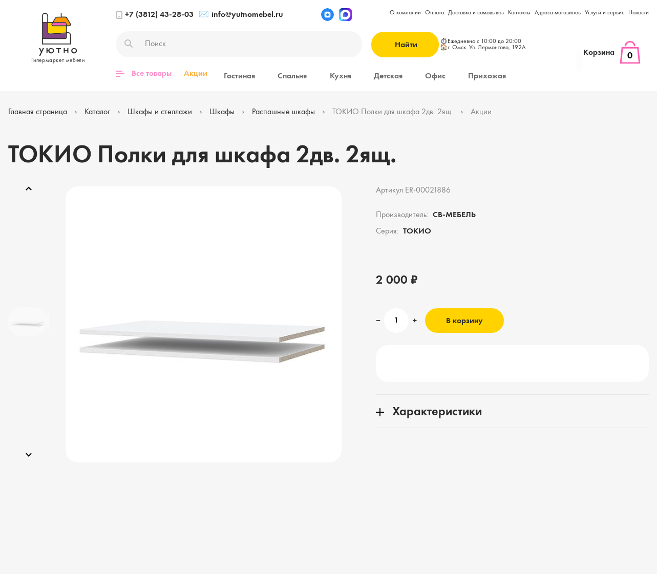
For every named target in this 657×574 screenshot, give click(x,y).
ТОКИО (417, 230)
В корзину (464, 320)
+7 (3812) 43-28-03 (155, 15)
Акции (195, 74)
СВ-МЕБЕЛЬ (454, 214)
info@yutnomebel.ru (241, 15)
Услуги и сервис (604, 13)
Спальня (277, 74)
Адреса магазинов (558, 13)
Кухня (315, 74)
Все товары (144, 74)
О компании (405, 13)
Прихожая (431, 74)
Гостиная (235, 74)
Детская (352, 74)
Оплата (434, 13)
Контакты (519, 13)
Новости (638, 13)
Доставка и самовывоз (476, 13)
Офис (389, 74)
